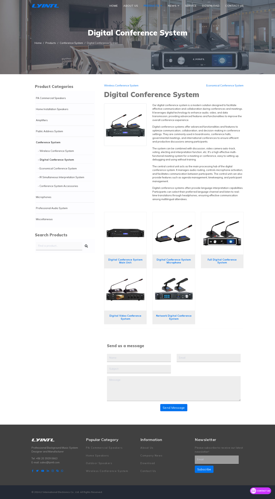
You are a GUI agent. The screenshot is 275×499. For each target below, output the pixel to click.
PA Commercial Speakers (51, 98)
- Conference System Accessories (58, 186)
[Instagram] (53, 470)
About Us (130, 5)
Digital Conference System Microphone (174, 261)
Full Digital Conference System (222, 261)
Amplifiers (42, 120)
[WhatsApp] (62, 470)
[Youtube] (42, 470)
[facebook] (32, 470)
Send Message (174, 408)
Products (151, 5)
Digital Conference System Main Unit (125, 261)
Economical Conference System (224, 85)
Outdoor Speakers (99, 463)
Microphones (43, 197)
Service (190, 5)
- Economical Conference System (57, 168)
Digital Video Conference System (125, 317)
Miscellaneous (44, 219)
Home (113, 5)
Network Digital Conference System (174, 317)
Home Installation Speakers (52, 109)
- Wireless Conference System (56, 150)
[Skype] (57, 470)
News (172, 5)
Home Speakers (97, 455)
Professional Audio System (52, 208)
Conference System (48, 142)
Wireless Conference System (121, 85)
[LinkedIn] (48, 470)
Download (210, 5)
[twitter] (37, 470)
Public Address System (49, 131)
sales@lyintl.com (50, 462)
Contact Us (234, 5)
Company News (151, 455)
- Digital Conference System (56, 159)
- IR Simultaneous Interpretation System (61, 177)
